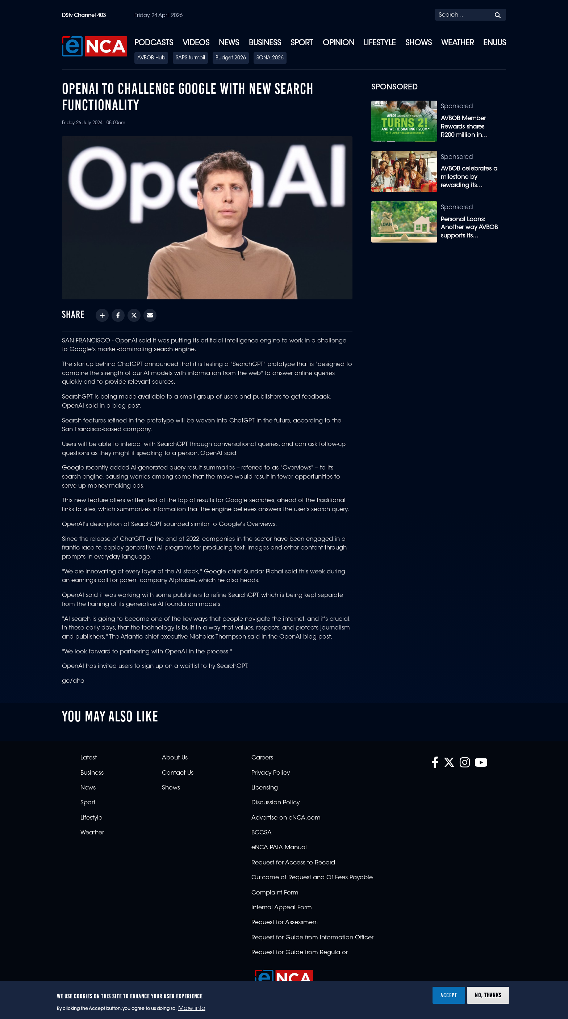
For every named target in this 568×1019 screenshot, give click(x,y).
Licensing (264, 788)
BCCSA (261, 833)
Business (265, 43)
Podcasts (153, 43)
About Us (175, 758)
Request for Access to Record (293, 863)
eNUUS (494, 43)
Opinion (338, 43)
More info (191, 1008)
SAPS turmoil (190, 58)
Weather (457, 43)
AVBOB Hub (151, 58)
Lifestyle (380, 43)
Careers (262, 758)
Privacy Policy (270, 773)
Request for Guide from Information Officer (312, 938)
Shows (418, 43)
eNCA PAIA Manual (279, 848)
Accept (448, 995)
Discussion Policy (275, 803)
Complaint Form (274, 893)
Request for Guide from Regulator (299, 953)
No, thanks (488, 995)
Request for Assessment (284, 923)
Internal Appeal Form (281, 908)
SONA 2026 (270, 58)
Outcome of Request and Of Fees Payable (312, 878)
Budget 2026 (231, 58)
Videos (196, 43)
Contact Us (177, 773)
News (229, 43)
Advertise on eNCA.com (286, 818)
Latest (88, 758)
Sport (302, 43)
